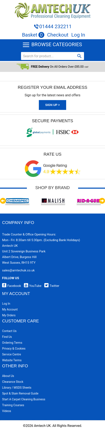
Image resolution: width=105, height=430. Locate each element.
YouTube (31, 286)
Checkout (57, 35)
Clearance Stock (12, 381)
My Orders (9, 315)
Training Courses (13, 405)
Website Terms (12, 360)
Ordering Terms (12, 342)
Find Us (7, 336)
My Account (10, 309)
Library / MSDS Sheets (16, 387)
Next (102, 201)
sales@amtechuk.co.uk (18, 270)
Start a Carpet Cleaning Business (23, 399)
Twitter (50, 286)
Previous (3, 201)
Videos (6, 411)
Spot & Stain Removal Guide (20, 393)
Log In (78, 35)
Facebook (11, 286)
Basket (33, 35)
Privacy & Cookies (13, 348)
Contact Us (9, 331)
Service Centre (11, 354)
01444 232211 (55, 26)
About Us (8, 376)
